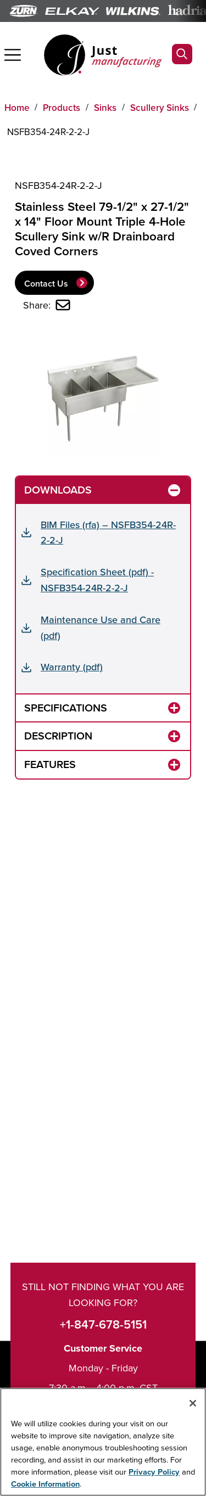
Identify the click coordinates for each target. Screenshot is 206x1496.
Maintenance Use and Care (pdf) (100, 627)
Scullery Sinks (159, 107)
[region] (103, 1442)
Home (17, 107)
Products (61, 107)
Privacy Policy (154, 1471)
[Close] (193, 1403)
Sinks (105, 107)
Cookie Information (45, 1483)
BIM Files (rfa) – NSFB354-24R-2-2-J (108, 532)
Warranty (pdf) (72, 667)
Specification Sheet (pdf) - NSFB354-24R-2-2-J (97, 580)
